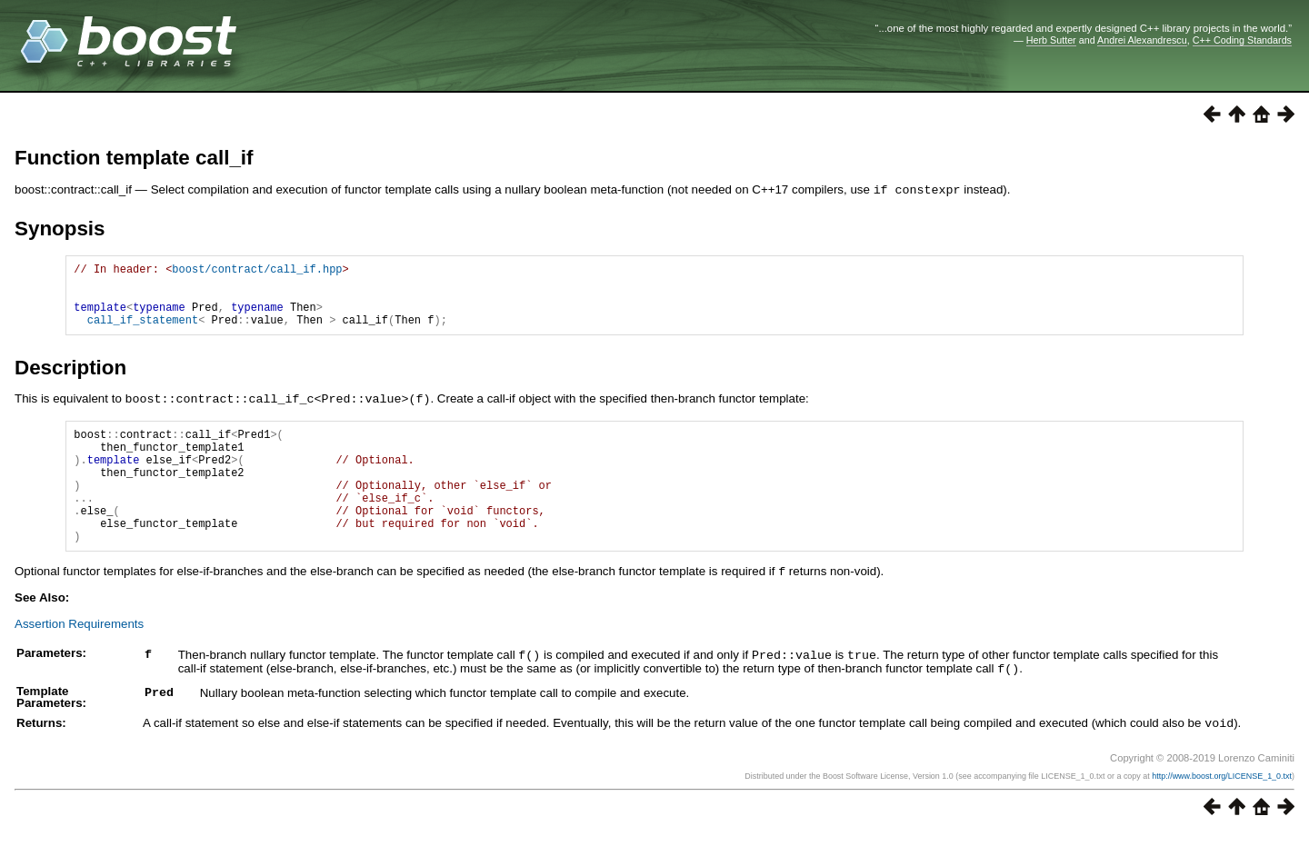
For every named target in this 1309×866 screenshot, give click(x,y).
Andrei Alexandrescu (1142, 40)
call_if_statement (142, 332)
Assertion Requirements (79, 659)
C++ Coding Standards (1242, 40)
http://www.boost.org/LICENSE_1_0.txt (1222, 808)
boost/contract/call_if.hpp (257, 270)
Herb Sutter (1051, 40)
